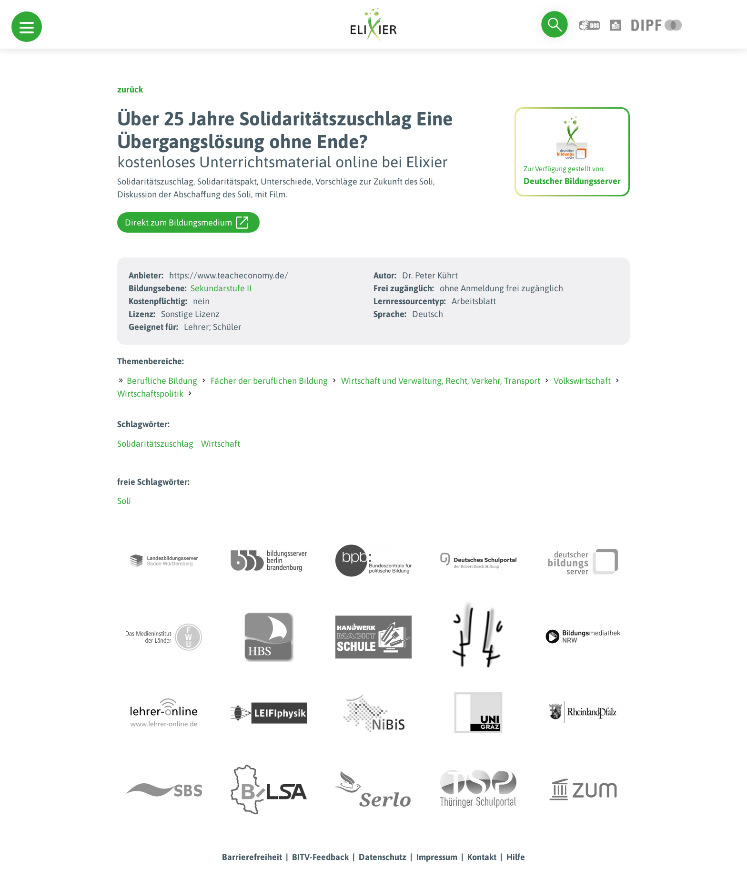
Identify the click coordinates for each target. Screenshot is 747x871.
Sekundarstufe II (221, 288)
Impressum (436, 857)
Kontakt (481, 857)
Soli (124, 501)
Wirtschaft (220, 444)
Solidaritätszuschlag (155, 444)
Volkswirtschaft (582, 381)
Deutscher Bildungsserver (572, 181)
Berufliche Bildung (162, 381)
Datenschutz (382, 857)
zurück (130, 89)
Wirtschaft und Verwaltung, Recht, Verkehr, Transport (440, 381)
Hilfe (515, 857)
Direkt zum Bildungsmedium (186, 222)
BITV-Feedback (320, 857)
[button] (26, 26)
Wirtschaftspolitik (150, 394)
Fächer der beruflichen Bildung (269, 381)
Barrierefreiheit (252, 857)
